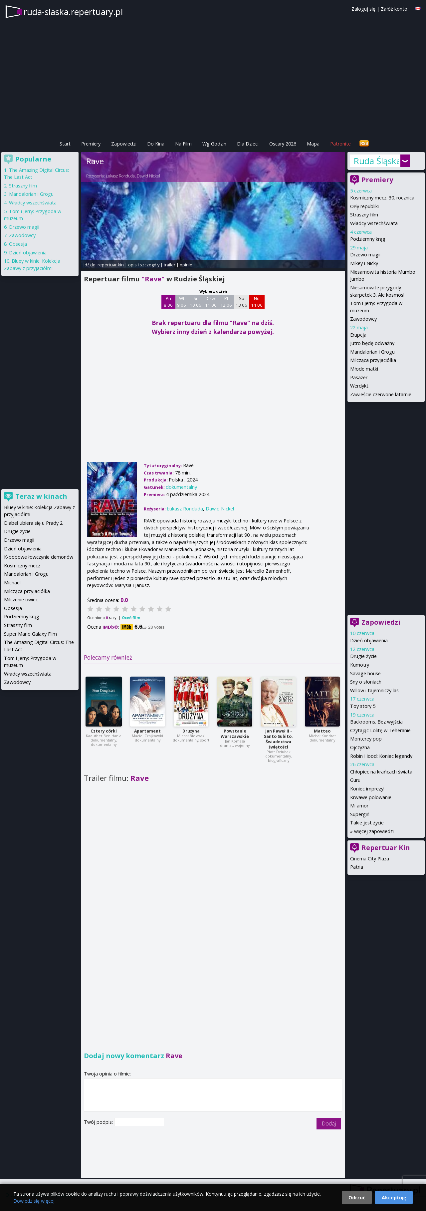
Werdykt (359, 386)
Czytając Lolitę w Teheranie (380, 730)
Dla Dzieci (248, 144)
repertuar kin (111, 265)
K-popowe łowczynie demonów (38, 557)
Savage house (365, 673)
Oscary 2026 (282, 144)
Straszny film (364, 214)
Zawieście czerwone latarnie (380, 394)
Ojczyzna (360, 747)
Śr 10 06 (195, 301)
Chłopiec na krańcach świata (381, 771)
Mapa (313, 144)
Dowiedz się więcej (34, 1201)
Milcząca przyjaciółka (373, 360)
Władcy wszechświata (374, 223)
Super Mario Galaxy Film (30, 634)
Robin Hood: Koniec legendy (381, 756)
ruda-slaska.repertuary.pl (73, 12)
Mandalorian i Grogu (372, 352)
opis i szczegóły (143, 265)
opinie (186, 265)
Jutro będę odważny (372, 343)
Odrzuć (356, 1197)
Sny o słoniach (365, 682)
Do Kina (155, 144)
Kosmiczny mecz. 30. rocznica (382, 197)
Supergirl (359, 814)
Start (65, 144)
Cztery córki (104, 731)
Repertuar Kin (385, 847)
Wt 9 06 (181, 301)
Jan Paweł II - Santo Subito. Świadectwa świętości (278, 739)
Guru (355, 780)
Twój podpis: (99, 1122)
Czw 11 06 (211, 301)
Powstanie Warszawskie (235, 733)
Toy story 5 (362, 706)
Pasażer (358, 377)
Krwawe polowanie (370, 797)
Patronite (340, 144)
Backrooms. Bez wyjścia (376, 722)
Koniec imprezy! (367, 788)
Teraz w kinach (41, 496)
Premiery (91, 144)
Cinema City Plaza (369, 858)
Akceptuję (394, 1197)
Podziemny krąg (367, 239)
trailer (169, 265)
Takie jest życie (367, 822)
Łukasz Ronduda (120, 176)
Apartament (147, 731)
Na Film (183, 144)
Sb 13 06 (241, 301)
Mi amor (359, 805)
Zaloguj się (363, 9)
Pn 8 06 (168, 301)
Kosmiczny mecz (22, 565)
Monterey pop (366, 739)
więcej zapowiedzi (374, 831)
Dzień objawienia (369, 640)
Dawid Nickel (148, 176)
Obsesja (18, 244)
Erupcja (358, 335)
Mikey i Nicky (364, 263)
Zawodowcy (363, 319)
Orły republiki (364, 206)
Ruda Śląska (376, 161)
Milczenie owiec (21, 599)
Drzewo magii (365, 254)
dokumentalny (181, 487)
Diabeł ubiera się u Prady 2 (33, 523)
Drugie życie (363, 656)
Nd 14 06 (257, 301)
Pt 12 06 (226, 301)
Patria (356, 867)
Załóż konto (394, 9)
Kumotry (359, 665)
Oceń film (131, 617)
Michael (12, 582)
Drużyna (191, 731)
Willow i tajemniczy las (374, 690)
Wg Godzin (214, 144)
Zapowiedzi (123, 144)
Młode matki (364, 369)
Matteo (322, 731)
